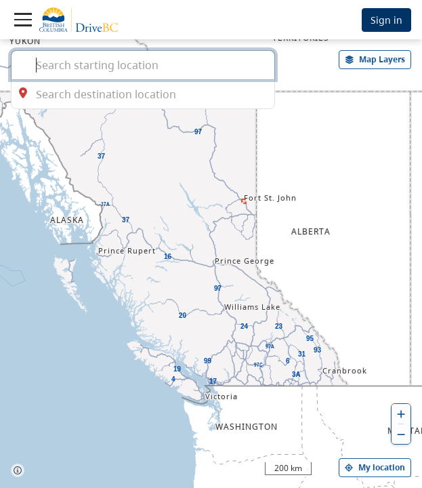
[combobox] (143, 64)
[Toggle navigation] (23, 19)
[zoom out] (401, 434)
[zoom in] (401, 414)
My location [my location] (375, 467)
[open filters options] (375, 59)
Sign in (386, 20)
